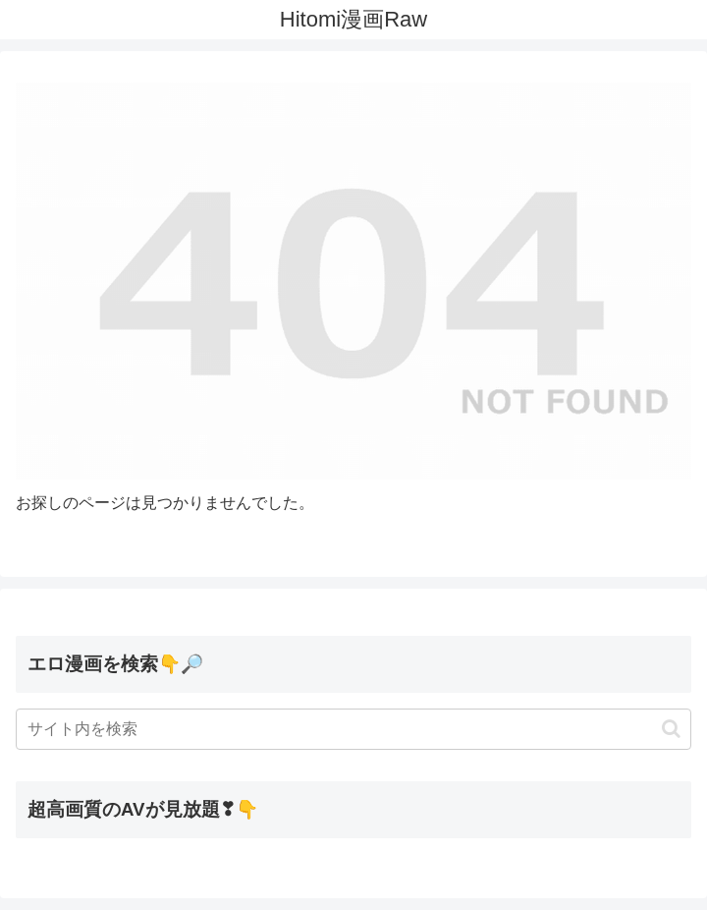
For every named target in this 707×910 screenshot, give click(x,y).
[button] (671, 728)
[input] (353, 729)
